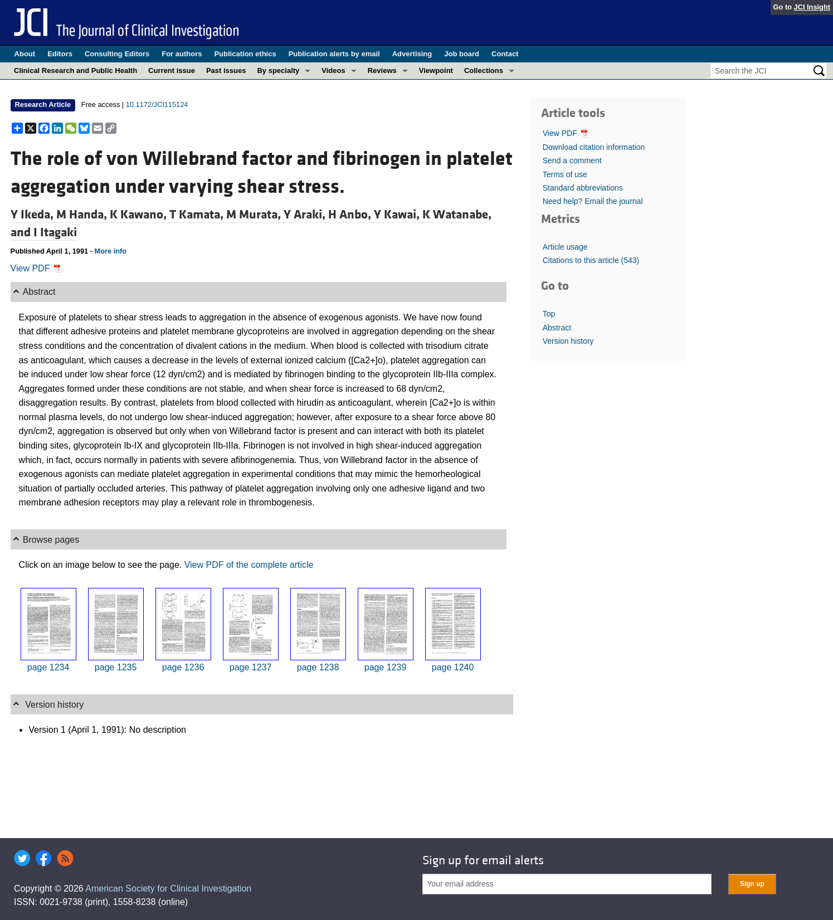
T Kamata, (197, 214)
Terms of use (565, 174)
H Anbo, (351, 214)
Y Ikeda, (33, 214)
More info (111, 251)
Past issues (226, 70)
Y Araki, (306, 214)
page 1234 (48, 667)
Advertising (412, 54)
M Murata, (255, 214)
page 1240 (453, 667)
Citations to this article (591, 260)
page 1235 (116, 667)
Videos (333, 70)
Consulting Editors (117, 54)
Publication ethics (245, 54)
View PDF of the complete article (249, 564)
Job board (461, 54)
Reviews (382, 70)
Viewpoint (436, 70)
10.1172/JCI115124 (157, 104)
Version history (568, 341)
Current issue (171, 70)
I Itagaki (55, 232)
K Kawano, (139, 214)
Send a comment (572, 160)
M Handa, (83, 214)
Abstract (557, 327)
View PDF (36, 268)
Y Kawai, (398, 214)
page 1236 (183, 667)
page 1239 (385, 667)
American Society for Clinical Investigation (168, 888)
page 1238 (318, 667)
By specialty (278, 70)
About (25, 54)
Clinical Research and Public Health (75, 70)
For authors (182, 54)
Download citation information (594, 147)
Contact (504, 54)
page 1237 (251, 667)
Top (549, 313)
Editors (59, 54)
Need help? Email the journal (593, 201)
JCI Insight (812, 7)
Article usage (565, 246)
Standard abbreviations (583, 187)
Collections (483, 70)
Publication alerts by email (334, 54)
